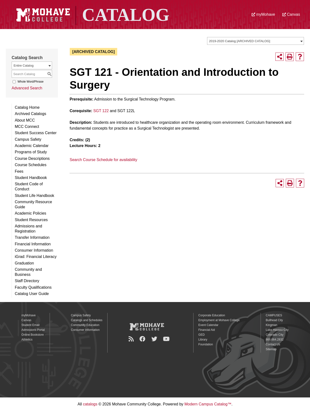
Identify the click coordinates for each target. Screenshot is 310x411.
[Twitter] (155, 339)
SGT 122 (101, 111)
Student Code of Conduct (29, 186)
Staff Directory (27, 281)
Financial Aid (206, 330)
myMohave (263, 14)
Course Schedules (30, 165)
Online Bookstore (33, 334)
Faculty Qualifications (33, 287)
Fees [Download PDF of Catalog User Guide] (19, 171)
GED (201, 334)
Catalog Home (27, 107)
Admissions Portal (33, 330)
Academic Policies (30, 213)
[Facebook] (143, 339)
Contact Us (273, 344)
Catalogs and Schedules (86, 320)
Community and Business (28, 272)
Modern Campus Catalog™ (208, 404)
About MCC (25, 120)
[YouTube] (167, 339)
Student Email (31, 325)
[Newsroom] (132, 339)
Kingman (271, 325)
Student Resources (31, 220)
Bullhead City (274, 320)
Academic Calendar (32, 146)
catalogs (90, 404)
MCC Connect (27, 126)
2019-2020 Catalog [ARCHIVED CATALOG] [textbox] (239, 41)
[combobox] (255, 41)
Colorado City (274, 334)
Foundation (205, 344)
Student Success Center (36, 133)
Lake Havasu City (277, 330)
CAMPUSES (274, 315)
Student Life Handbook (34, 196)
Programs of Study (31, 152)
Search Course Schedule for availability (103, 160)
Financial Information (33, 244)
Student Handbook (31, 178)
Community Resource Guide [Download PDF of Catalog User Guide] (33, 204)
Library (202, 339)
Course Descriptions (32, 158)
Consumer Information (34, 250)
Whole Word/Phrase (30, 81)
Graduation (24, 263)
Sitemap (271, 349)
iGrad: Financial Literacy (36, 257)
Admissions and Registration (28, 228)
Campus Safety (28, 139)
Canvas (291, 14)
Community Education (85, 325)
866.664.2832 (274, 339)
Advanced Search (27, 88)
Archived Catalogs (30, 114)
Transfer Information (32, 237)
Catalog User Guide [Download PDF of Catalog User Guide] (32, 294)
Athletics (27, 339)
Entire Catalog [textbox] (23, 65)
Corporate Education (211, 315)
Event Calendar (208, 325)
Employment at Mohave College (219, 320)
